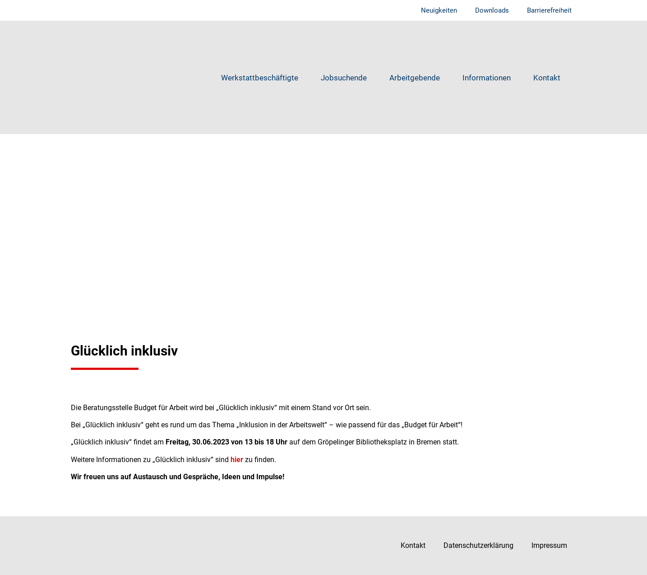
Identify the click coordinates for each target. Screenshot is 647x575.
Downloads (492, 10)
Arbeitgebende (414, 77)
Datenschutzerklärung (478, 545)
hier (237, 459)
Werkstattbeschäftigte (259, 77)
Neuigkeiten (439, 10)
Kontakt (546, 77)
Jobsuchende (344, 77)
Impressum (549, 545)
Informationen (486, 77)
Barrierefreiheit (549, 10)
